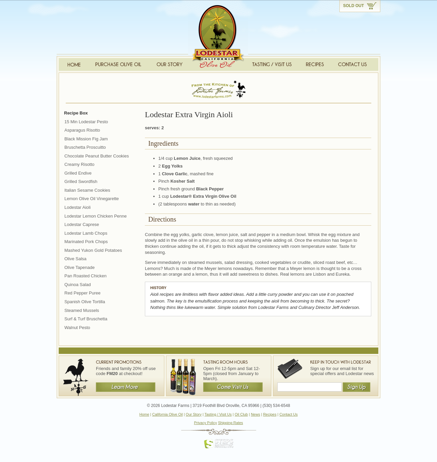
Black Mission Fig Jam (86, 138)
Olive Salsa (75, 258)
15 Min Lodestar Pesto (86, 121)
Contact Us (288, 414)
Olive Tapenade (79, 267)
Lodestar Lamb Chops (85, 233)
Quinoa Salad (77, 284)
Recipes (269, 414)
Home (144, 414)
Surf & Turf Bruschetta (85, 318)
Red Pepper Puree (82, 292)
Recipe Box (76, 113)
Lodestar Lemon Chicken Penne (95, 216)
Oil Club (241, 414)
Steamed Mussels (81, 310)
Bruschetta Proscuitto (85, 147)
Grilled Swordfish (80, 181)
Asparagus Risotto (82, 130)
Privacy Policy (205, 423)
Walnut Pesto (77, 327)
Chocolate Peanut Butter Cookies (96, 155)
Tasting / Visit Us (218, 414)
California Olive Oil (167, 414)
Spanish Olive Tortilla (84, 301)
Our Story (194, 414)
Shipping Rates (230, 423)
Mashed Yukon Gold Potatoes (93, 250)
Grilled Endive (78, 173)
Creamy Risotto (79, 164)
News (255, 414)
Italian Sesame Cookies (87, 190)
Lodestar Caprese (81, 224)
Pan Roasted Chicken (85, 275)
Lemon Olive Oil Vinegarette (91, 198)
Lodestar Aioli (77, 207)
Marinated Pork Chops (86, 241)
